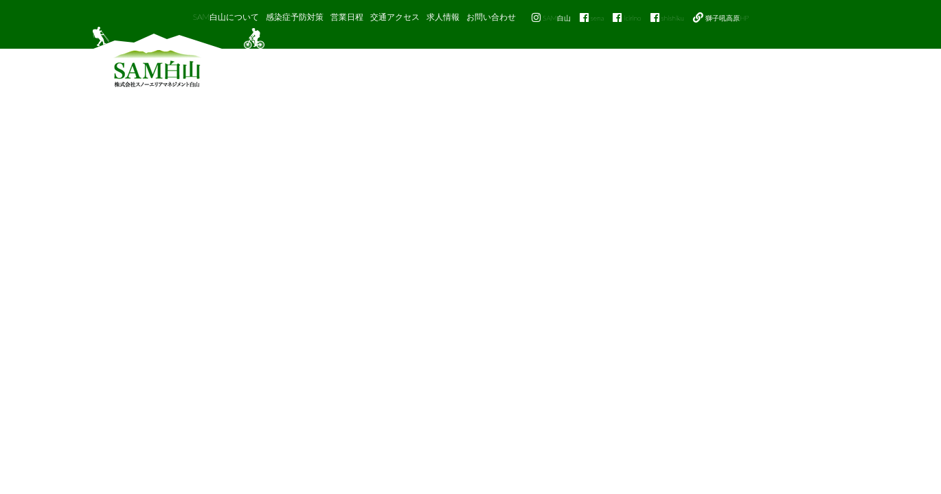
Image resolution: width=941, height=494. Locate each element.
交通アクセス (395, 17)
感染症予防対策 (295, 17)
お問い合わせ (491, 17)
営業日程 (346, 17)
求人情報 (443, 17)
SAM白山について (226, 17)
